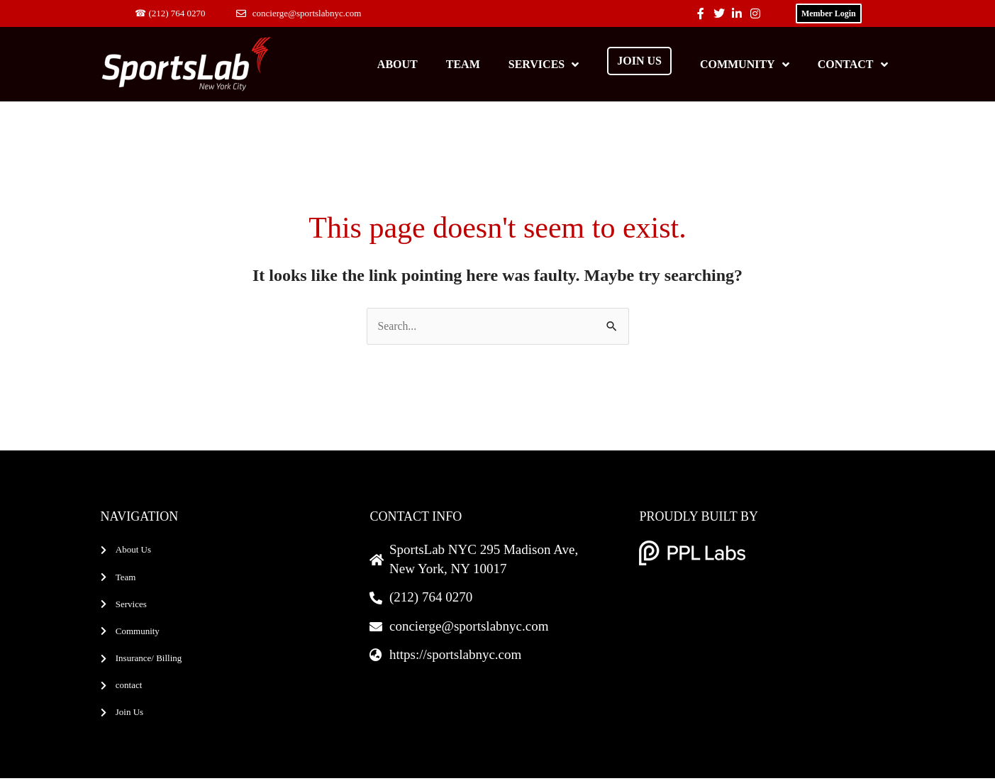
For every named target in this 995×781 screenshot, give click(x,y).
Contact (853, 64)
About (397, 64)
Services (543, 64)
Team (463, 64)
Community (744, 64)
